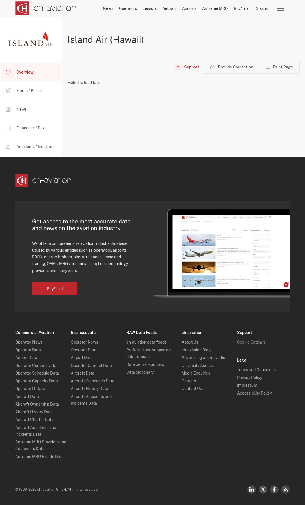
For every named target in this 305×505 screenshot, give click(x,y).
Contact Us (192, 388)
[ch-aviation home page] (45, 8)
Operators (128, 8)
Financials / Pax (25, 128)
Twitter (263, 489)
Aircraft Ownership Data (37, 404)
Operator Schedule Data (37, 373)
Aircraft (169, 8)
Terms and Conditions (256, 369)
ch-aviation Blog (196, 350)
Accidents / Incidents (30, 146)
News (108, 8)
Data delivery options (145, 364)
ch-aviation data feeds (146, 342)
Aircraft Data (27, 396)
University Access (198, 365)
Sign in (262, 8)
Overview (20, 72)
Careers (189, 381)
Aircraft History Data (34, 412)
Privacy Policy (249, 377)
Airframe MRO (215, 8)
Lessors (150, 8)
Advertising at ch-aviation (204, 357)
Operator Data (28, 350)
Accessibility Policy (254, 393)
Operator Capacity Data (36, 381)
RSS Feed (285, 489)
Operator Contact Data (35, 365)
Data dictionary (140, 372)
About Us (190, 342)
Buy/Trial (242, 8)
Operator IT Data (30, 388)
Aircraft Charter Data (34, 419)
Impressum (247, 385)
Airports (189, 8)
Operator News (29, 342)
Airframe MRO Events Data (39, 456)
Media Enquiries (196, 373)
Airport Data (26, 357)
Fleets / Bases (24, 90)
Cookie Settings (251, 342)
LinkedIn (251, 489)
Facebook (274, 489)
